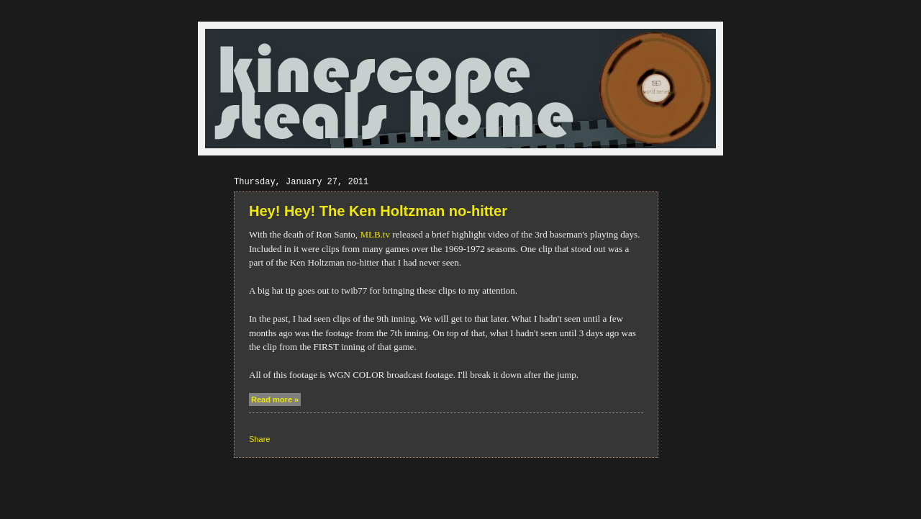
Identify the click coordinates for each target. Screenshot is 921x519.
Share (259, 439)
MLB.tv (375, 234)
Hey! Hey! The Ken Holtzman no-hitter (378, 211)
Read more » (275, 399)
